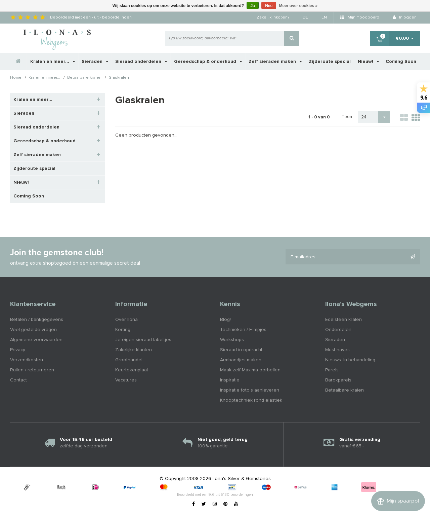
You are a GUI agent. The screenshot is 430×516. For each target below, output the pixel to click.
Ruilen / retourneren (32, 370)
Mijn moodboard (359, 17)
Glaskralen (119, 78)
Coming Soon (401, 61)
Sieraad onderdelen (141, 61)
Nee (268, 5)
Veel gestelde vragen (33, 329)
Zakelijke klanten (133, 349)
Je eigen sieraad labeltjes (143, 339)
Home (16, 78)
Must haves (337, 349)
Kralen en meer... (52, 61)
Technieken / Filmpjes (243, 329)
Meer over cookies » (298, 5)
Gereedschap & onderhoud (208, 61)
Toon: (347, 117)
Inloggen (405, 17)
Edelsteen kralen (343, 319)
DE (305, 17)
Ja (252, 5)
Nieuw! (368, 61)
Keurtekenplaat (131, 370)
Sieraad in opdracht (241, 349)
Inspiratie (230, 380)
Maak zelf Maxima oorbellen (250, 370)
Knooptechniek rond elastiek (251, 400)
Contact (18, 380)
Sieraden (95, 61)
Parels (332, 370)
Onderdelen (338, 329)
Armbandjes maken (240, 360)
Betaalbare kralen (84, 78)
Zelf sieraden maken (275, 61)
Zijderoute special (330, 61)
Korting (122, 329)
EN (324, 17)
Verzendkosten (26, 360)
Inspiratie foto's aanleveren (249, 390)
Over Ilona (126, 319)
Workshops (232, 339)
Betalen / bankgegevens (36, 319)
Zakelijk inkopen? (273, 17)
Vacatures (126, 380)
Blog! (225, 319)
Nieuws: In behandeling (350, 360)
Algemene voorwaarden (36, 339)
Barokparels (338, 380)
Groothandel (128, 360)
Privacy (17, 349)
